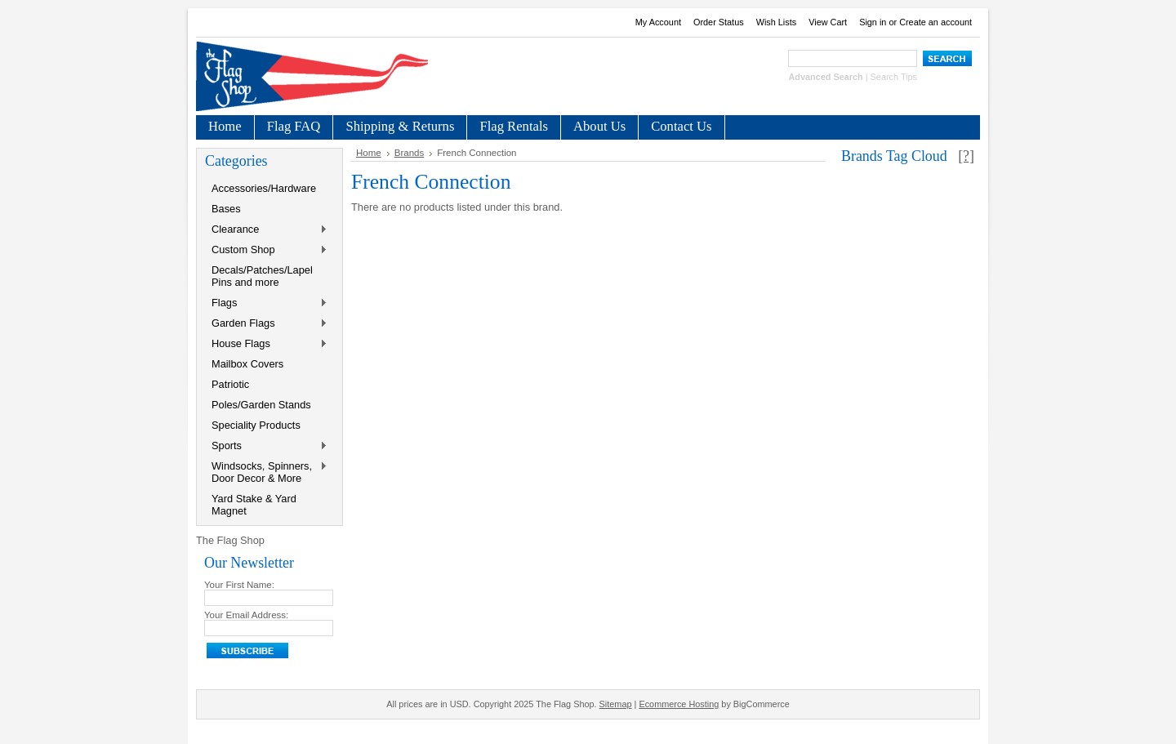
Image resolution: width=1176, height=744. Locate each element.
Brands (409, 153)
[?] (966, 156)
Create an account (935, 22)
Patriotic (230, 384)
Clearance (266, 230)
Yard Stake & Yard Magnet (254, 504)
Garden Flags (266, 324)
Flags (266, 303)
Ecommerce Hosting (679, 704)
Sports (266, 446)
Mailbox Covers (247, 364)
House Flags (266, 344)
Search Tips (894, 77)
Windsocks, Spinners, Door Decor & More (266, 472)
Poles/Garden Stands (261, 405)
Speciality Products (256, 425)
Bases (226, 209)
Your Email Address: (246, 615)
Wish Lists (776, 22)
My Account (658, 22)
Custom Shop (266, 250)
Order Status (718, 22)
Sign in (872, 22)
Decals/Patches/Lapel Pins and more (262, 276)
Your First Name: (239, 585)
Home (368, 153)
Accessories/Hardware (264, 188)
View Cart (827, 22)
